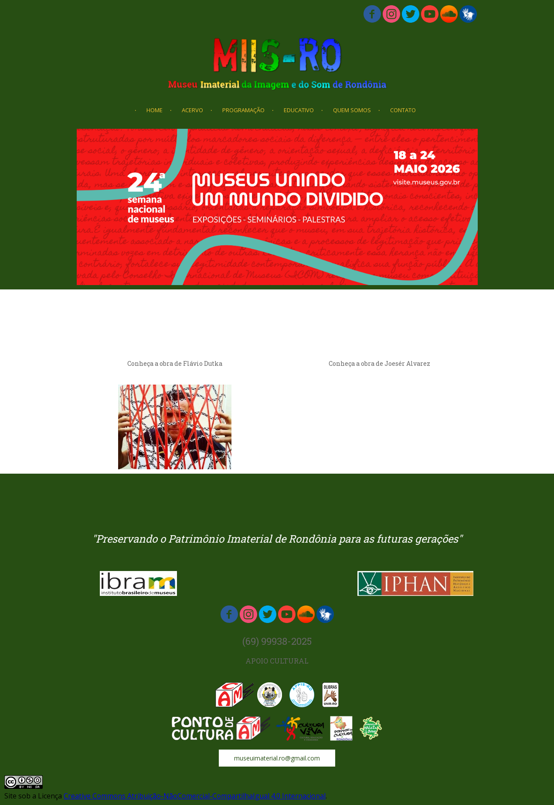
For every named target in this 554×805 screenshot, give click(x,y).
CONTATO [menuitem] (403, 110)
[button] (277, 758)
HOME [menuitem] (154, 110)
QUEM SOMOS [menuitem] (352, 110)
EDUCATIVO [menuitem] (299, 110)
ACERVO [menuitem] (192, 110)
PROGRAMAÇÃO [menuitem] (243, 110)
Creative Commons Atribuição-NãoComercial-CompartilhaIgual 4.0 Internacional (195, 796)
